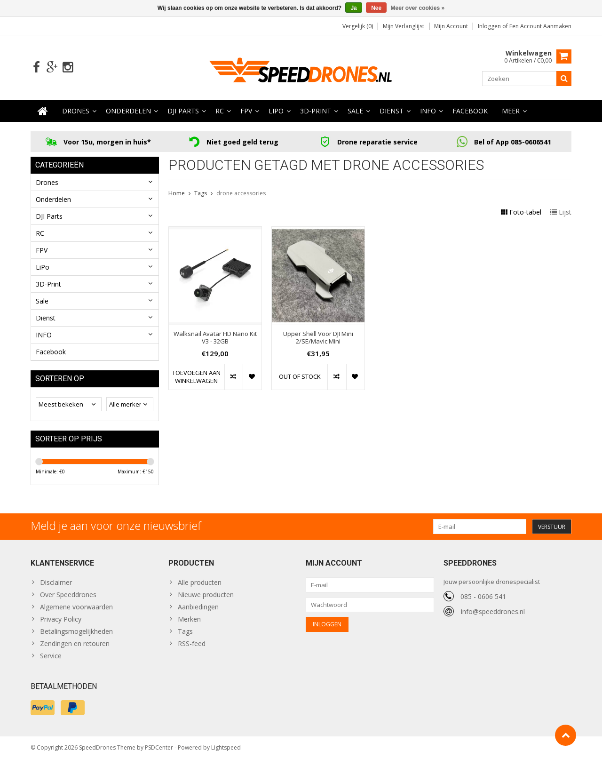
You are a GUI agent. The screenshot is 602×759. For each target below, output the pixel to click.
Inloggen (490, 26)
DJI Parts (183, 110)
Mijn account (451, 26)
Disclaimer (56, 582)
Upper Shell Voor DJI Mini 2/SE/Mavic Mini (318, 338)
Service (51, 655)
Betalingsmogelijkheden (76, 631)
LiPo (276, 110)
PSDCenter (159, 747)
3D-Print (315, 110)
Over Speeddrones (68, 594)
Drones (75, 110)
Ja (353, 8)
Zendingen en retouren (75, 643)
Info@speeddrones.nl (492, 611)
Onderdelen (128, 110)
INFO (428, 110)
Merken (189, 619)
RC (219, 110)
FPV (246, 110)
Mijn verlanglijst (403, 26)
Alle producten (200, 582)
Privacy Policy (60, 619)
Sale (355, 110)
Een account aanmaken (540, 26)
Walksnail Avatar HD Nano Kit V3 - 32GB (215, 338)
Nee (376, 8)
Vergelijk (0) (357, 26)
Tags (200, 193)
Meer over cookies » (418, 8)
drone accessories (241, 193)
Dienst (392, 110)
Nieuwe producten (206, 594)
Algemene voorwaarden (76, 606)
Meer (511, 110)
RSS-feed (192, 643)
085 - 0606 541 (483, 596)
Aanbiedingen (198, 606)
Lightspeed (226, 747)
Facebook (470, 110)
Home (176, 193)
